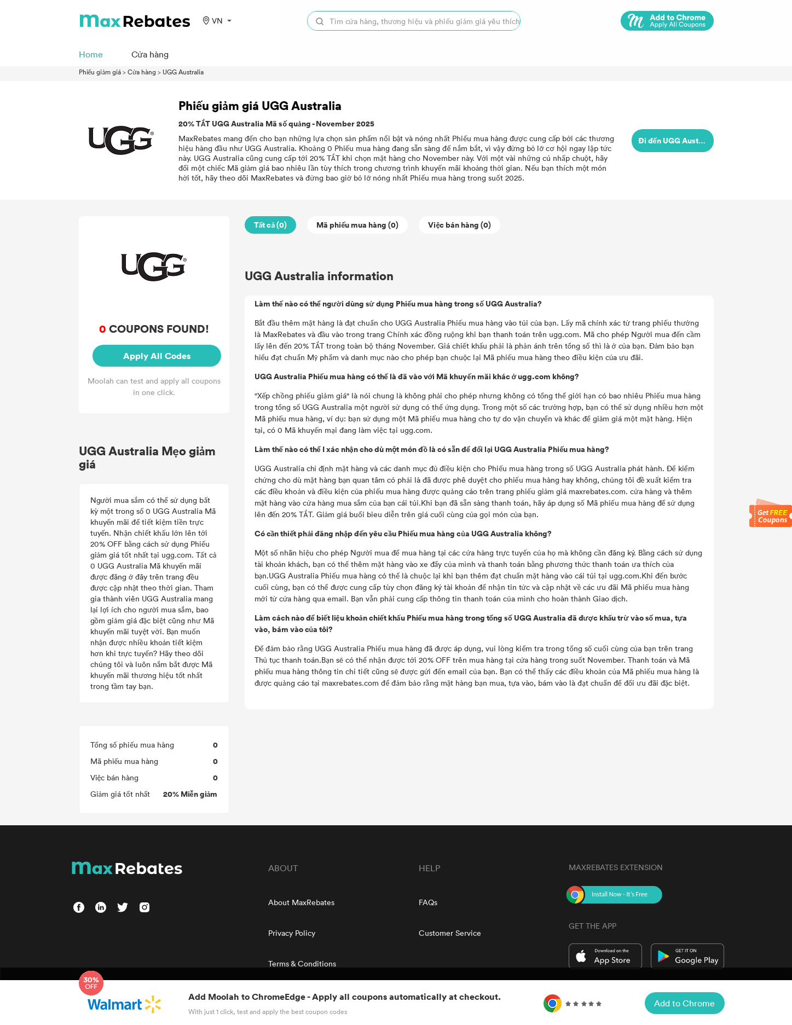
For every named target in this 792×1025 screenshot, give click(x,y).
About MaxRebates (301, 902)
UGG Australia (183, 72)
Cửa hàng (142, 72)
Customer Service (450, 933)
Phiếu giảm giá (100, 72)
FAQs (428, 902)
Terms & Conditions (302, 963)
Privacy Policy (291, 933)
